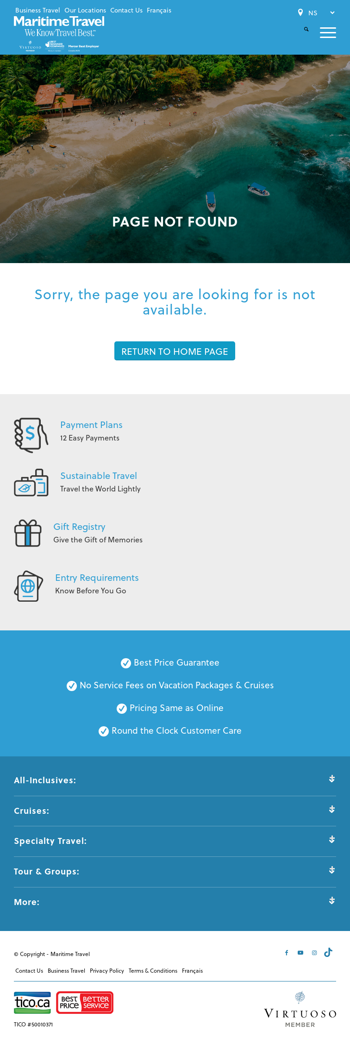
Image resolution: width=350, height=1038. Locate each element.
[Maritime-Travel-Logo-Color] (59, 33)
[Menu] (322, 32)
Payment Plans (91, 424)
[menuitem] (38, 10)
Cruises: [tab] (175, 811)
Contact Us (126, 10)
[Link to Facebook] (287, 952)
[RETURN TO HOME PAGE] (174, 350)
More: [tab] (175, 902)
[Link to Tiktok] (329, 952)
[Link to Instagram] (315, 952)
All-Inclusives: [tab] (175, 780)
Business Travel (37, 10)
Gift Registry (79, 526)
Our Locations (85, 10)
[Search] (300, 36)
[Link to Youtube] (301, 952)
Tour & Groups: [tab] (175, 871)
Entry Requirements (97, 577)
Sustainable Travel (98, 475)
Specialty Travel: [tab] (175, 841)
